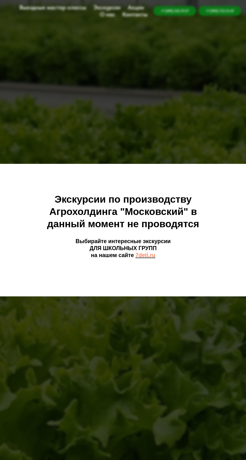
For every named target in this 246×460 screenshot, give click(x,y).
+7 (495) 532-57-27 (175, 11)
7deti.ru (145, 255)
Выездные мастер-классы (52, 7)
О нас (107, 14)
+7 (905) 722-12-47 (220, 11)
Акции (136, 7)
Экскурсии (107, 7)
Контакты (135, 14)
